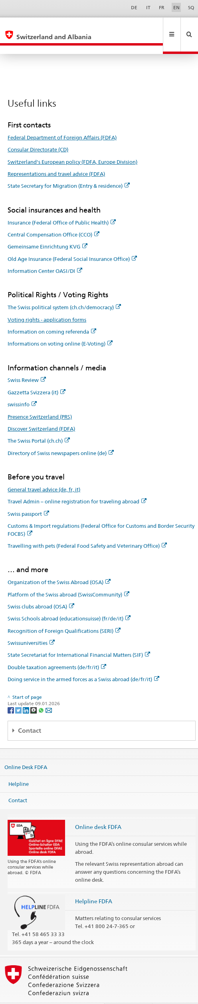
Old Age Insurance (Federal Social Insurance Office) (72, 242)
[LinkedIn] (26, 693)
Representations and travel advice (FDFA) (56, 156)
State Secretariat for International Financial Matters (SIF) (79, 637)
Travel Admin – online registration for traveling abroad (77, 484)
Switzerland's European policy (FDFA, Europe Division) (72, 144)
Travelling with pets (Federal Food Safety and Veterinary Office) (87, 528)
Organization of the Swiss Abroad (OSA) (59, 565)
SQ (191, 7)
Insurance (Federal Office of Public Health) (62, 205)
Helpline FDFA (93, 884)
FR (161, 7)
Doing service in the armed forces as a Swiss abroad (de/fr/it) (83, 662)
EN (176, 7)
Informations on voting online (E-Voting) (60, 326)
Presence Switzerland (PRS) (40, 399)
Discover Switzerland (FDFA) (41, 411)
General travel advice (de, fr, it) (44, 472)
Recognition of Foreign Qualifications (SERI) (64, 613)
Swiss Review (27, 363)
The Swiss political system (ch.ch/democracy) (64, 290)
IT (148, 7)
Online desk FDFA (98, 809)
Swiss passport (28, 496)
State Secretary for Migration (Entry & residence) (69, 168)
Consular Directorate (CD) (38, 132)
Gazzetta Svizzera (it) (36, 375)
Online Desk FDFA (25, 750)
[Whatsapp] (42, 693)
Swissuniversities (31, 625)
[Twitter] (19, 693)
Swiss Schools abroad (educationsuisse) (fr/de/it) (69, 601)
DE (134, 7)
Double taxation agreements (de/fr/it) (57, 650)
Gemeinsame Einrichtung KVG (47, 229)
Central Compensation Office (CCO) (53, 217)
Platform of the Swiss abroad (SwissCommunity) (68, 577)
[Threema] (34, 693)
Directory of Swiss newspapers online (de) (61, 436)
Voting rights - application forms (47, 302)
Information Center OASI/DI (45, 254)
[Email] (49, 693)
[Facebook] (11, 693)
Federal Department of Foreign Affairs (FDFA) (62, 120)
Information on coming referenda (52, 314)
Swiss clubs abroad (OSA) (41, 589)
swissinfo (22, 387)
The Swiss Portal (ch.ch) (39, 423)
